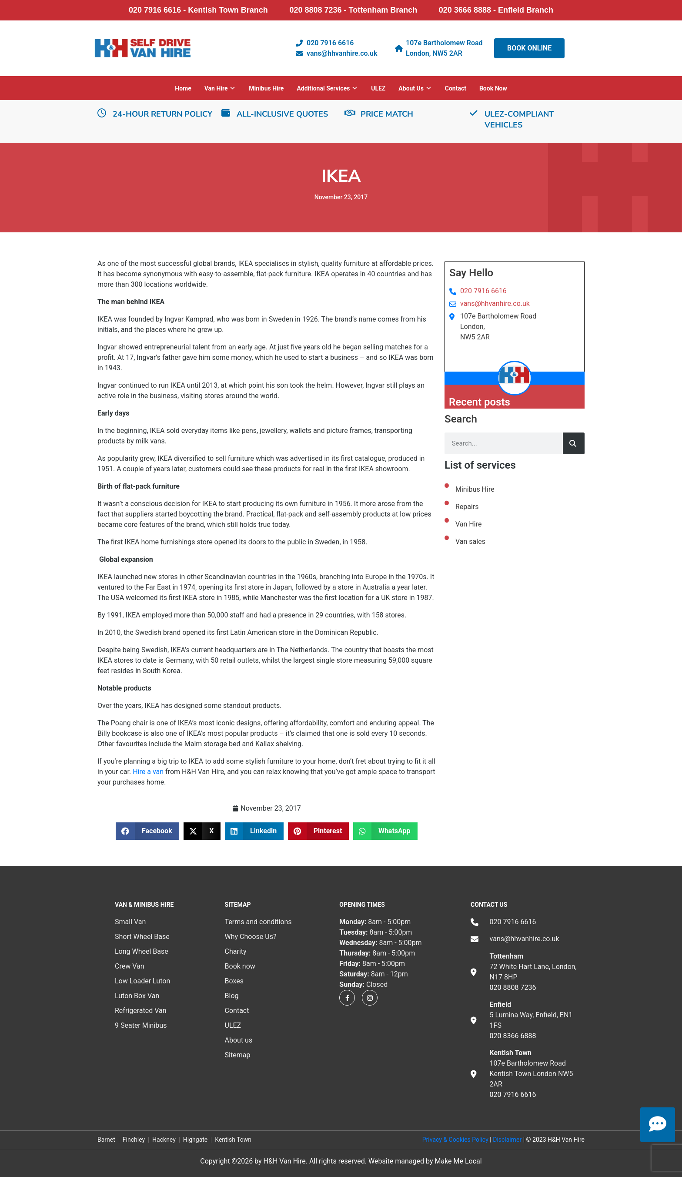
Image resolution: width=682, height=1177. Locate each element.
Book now (493, 88)
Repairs (467, 507)
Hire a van (148, 772)
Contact (455, 88)
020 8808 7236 (513, 987)
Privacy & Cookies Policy (455, 1139)
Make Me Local (458, 1161)
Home (183, 88)
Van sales (470, 541)
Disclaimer (507, 1139)
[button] (147, 831)
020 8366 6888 (513, 1036)
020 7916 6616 (483, 291)
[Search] (574, 443)
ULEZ (378, 88)
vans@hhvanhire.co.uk (495, 303)
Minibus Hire (266, 88)
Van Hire (468, 524)
